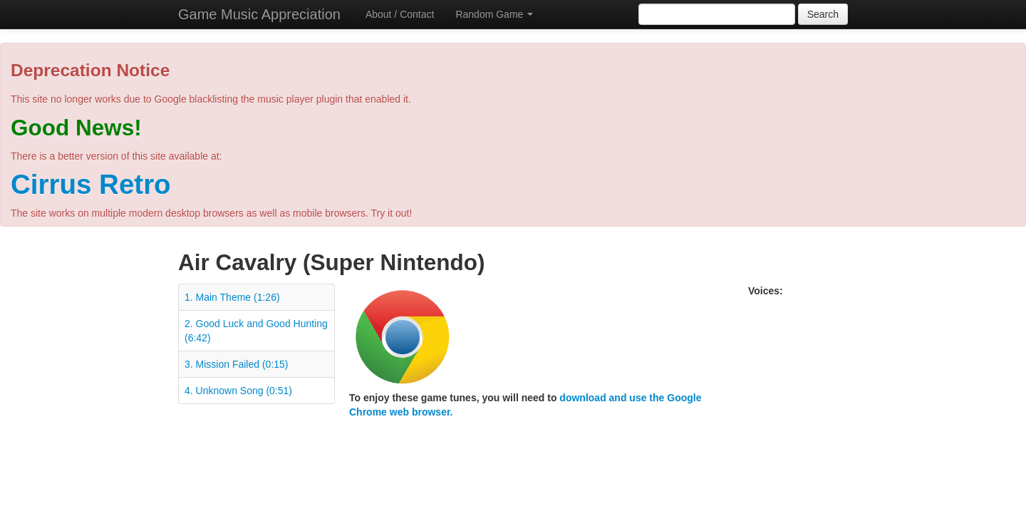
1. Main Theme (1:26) (232, 297)
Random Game (494, 14)
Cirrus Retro (91, 184)
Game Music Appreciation (259, 14)
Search (823, 14)
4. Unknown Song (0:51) (238, 390)
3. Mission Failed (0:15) (237, 364)
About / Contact (400, 14)
